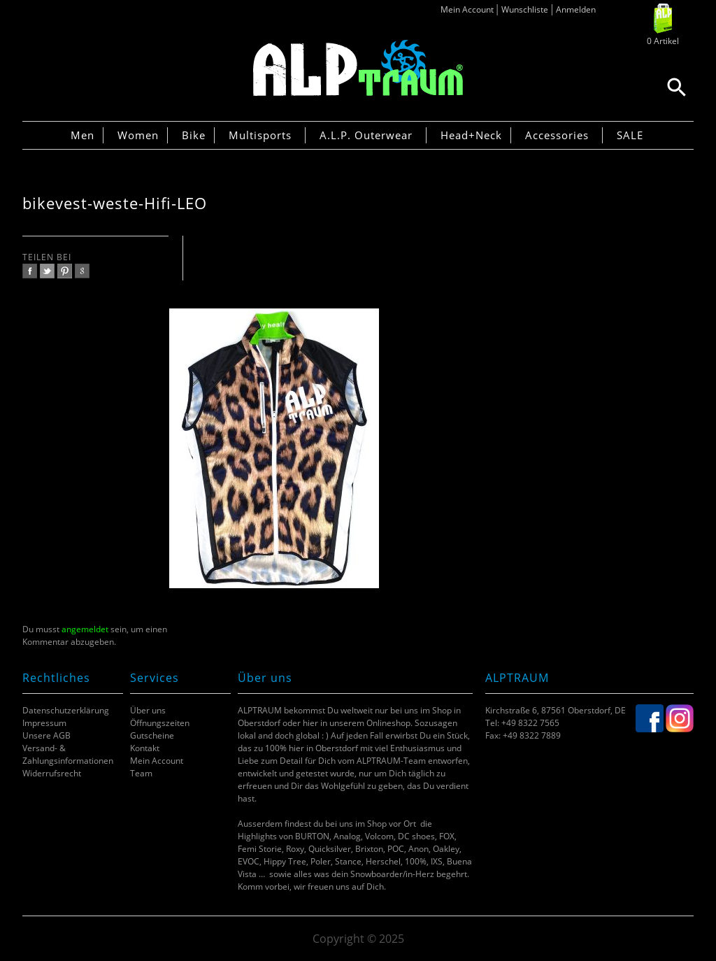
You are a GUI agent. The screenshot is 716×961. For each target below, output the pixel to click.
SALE (630, 135)
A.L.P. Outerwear (366, 135)
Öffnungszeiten (159, 723)
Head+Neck (471, 135)
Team (141, 773)
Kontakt (144, 748)
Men (82, 135)
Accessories (557, 135)
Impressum (44, 723)
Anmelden (576, 9)
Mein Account (467, 9)
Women (138, 135)
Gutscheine (152, 735)
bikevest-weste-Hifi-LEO (114, 203)
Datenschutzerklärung (65, 710)
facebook (29, 271)
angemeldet (85, 629)
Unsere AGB (46, 735)
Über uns (148, 710)
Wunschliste (524, 9)
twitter (47, 271)
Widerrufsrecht (51, 773)
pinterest (64, 271)
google (82, 271)
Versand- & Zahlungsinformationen (67, 754)
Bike (194, 135)
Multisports (260, 135)
